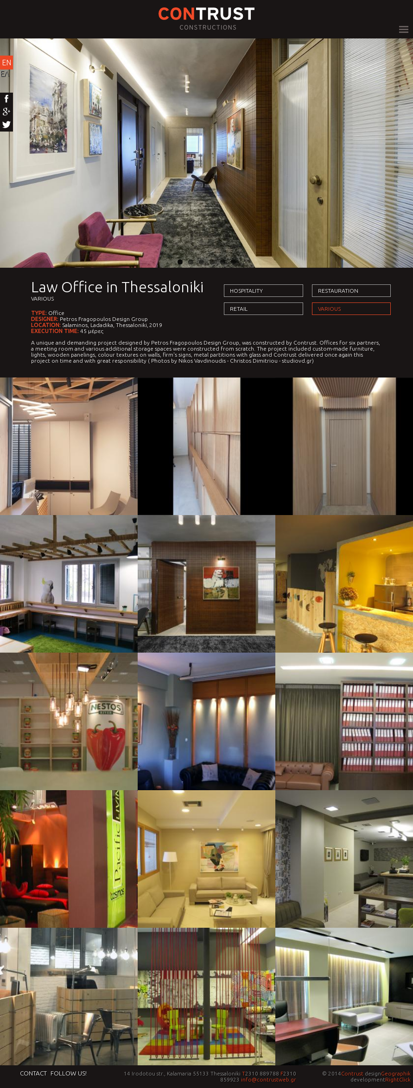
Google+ (6, 112)
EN (6, 62)
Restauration (338, 291)
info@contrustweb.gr (268, 1079)
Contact (33, 1073)
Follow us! (69, 1073)
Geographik (396, 1073)
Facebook (6, 99)
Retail (239, 309)
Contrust (352, 1073)
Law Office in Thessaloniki (117, 286)
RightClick (398, 1079)
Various (42, 299)
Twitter (6, 125)
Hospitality (246, 291)
